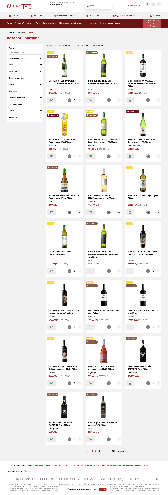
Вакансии (156, 16)
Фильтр (31, 32)
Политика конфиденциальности (85, 465)
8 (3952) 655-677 (57, 5)
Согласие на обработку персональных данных (121, 465)
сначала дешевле (66, 45)
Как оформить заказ (65, 16)
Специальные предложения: (20, 58)
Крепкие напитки (50, 23)
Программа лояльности (133, 6)
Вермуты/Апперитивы (24, 23)
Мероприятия (94, 16)
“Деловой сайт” (30, 471)
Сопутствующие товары (110, 23)
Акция (9, 23)
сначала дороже (83, 45)
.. (109, 451)
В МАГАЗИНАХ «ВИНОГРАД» (104, 493)
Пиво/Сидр (64, 23)
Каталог (21, 32)
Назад (86, 451)
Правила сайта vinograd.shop (57, 465)
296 (113, 451)
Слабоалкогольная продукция (84, 23)
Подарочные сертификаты (126, 16)
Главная (15, 16)
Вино (38, 23)
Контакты (38, 16)
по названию (98, 45)
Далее (121, 451)
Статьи (146, 465)
